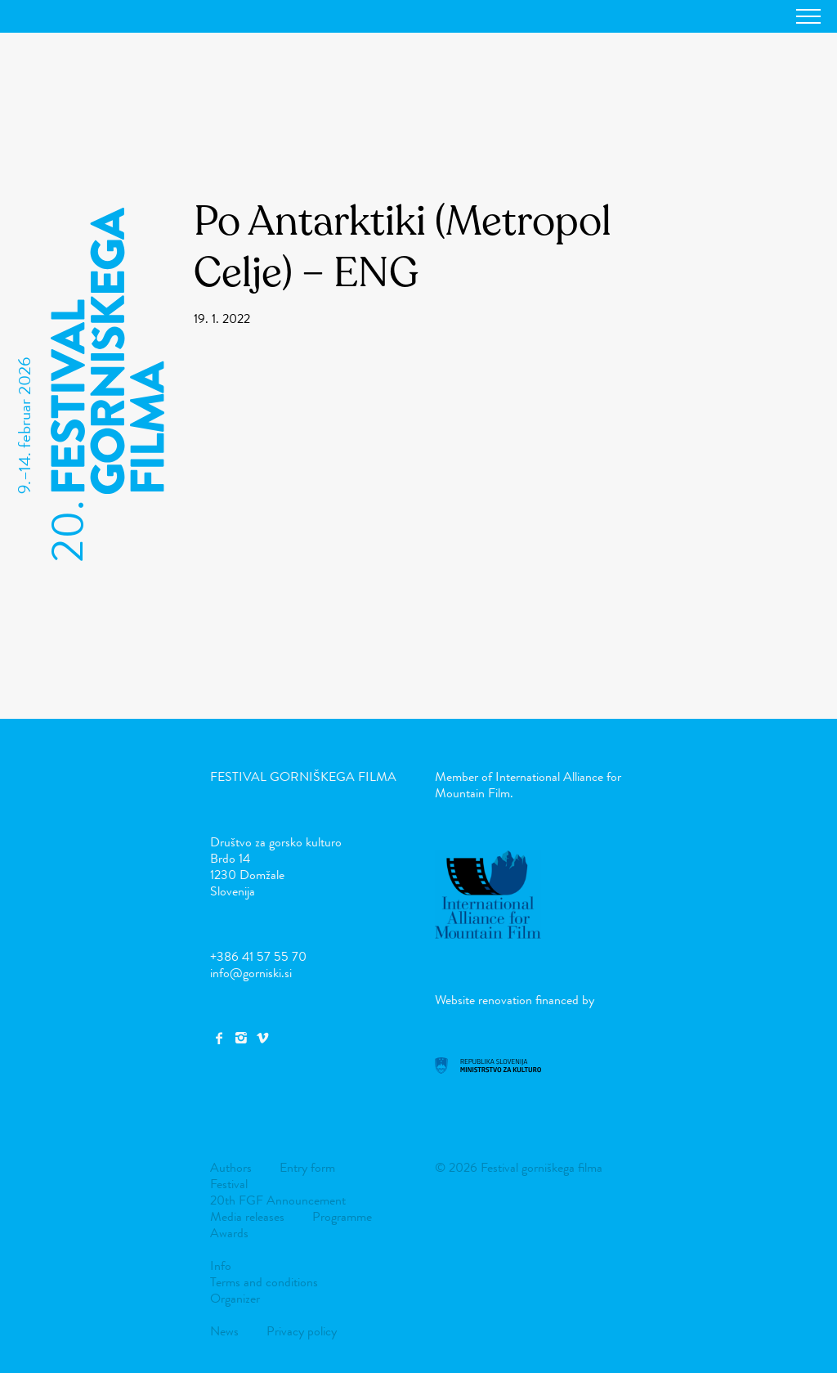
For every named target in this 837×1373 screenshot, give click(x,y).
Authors (231, 1167)
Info (220, 1265)
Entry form (307, 1167)
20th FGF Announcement (278, 1200)
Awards (229, 1232)
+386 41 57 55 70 (258, 956)
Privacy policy (301, 1330)
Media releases (247, 1216)
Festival (229, 1183)
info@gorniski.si (251, 972)
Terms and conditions (264, 1281)
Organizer (235, 1298)
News (224, 1330)
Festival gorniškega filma (303, 776)
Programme (342, 1216)
